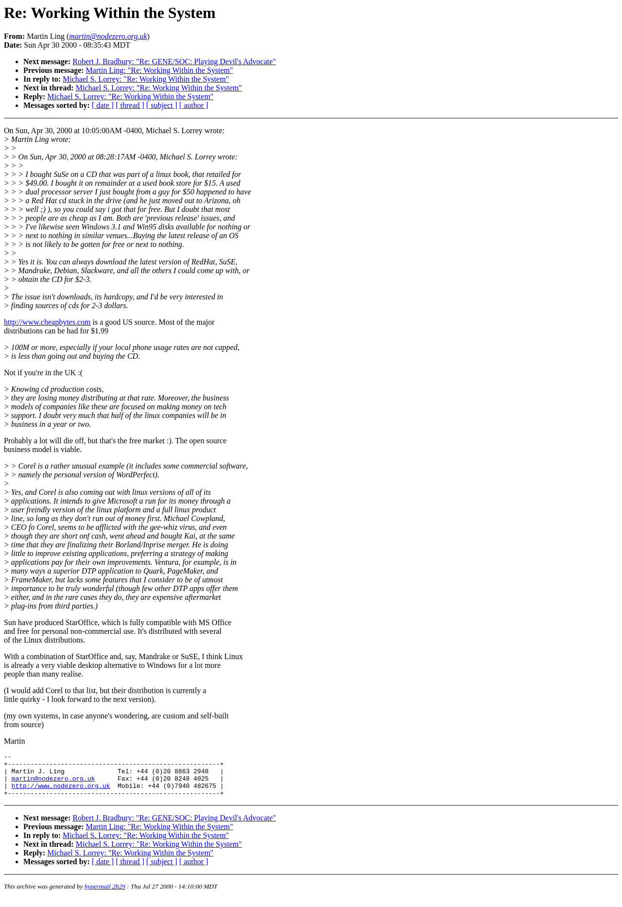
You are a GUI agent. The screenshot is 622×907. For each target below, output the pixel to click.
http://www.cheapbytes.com (47, 322)
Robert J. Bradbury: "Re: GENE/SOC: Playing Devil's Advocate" (174, 61)
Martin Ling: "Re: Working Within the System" (159, 70)
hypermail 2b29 (105, 895)
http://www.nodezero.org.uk (61, 792)
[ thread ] (130, 105)
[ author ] (193, 105)
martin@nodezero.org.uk (53, 784)
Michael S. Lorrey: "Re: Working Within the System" (146, 79)
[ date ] (103, 105)
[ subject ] (161, 105)
